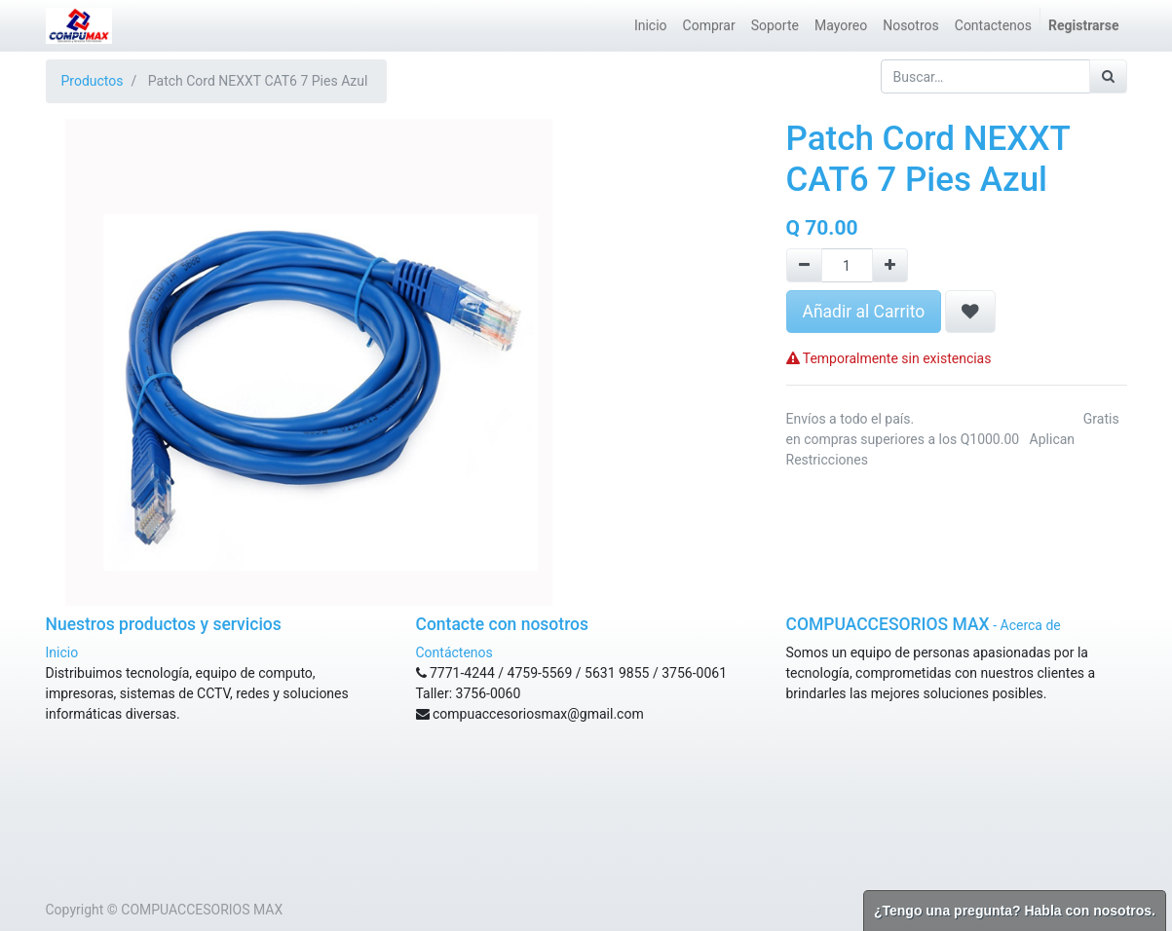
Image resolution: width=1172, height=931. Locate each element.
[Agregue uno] (890, 265)
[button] (970, 311)
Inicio (62, 652)
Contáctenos (454, 652)
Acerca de (1031, 625)
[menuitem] (650, 26)
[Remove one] (804, 265)
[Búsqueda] (1108, 76)
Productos (92, 81)
